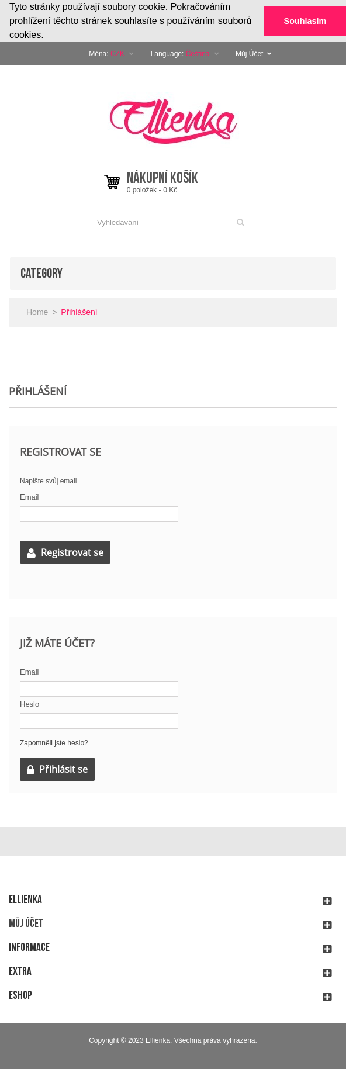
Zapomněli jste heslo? (54, 742)
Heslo (29, 703)
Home (37, 311)
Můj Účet (254, 53)
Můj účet (26, 923)
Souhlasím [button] (305, 21)
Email (29, 496)
